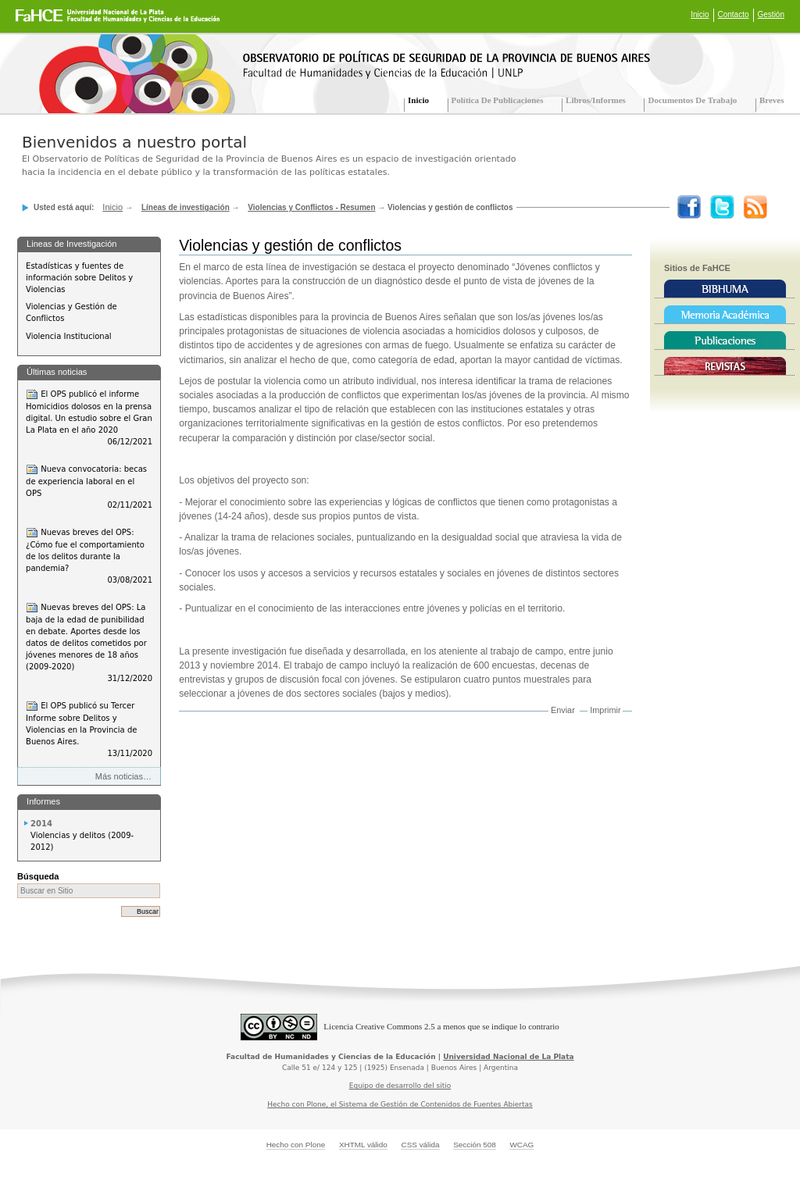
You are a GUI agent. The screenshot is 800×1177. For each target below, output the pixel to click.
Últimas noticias (57, 371)
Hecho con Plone (296, 1144)
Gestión (771, 14)
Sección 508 (474, 1144)
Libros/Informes (596, 100)
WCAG (521, 1144)
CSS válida (420, 1144)
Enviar (563, 710)
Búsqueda (38, 876)
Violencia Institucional (68, 336)
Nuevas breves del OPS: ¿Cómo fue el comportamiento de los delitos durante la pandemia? (89, 556)
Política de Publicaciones (498, 100)
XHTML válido (363, 1144)
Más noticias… (123, 776)
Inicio (700, 14)
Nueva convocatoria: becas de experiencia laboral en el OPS (89, 487)
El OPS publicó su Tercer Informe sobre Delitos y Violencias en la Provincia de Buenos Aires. (89, 729)
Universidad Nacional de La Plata (508, 1057)
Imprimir (605, 710)
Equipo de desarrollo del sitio (400, 1086)
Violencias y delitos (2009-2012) (82, 841)
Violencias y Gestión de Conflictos (71, 312)
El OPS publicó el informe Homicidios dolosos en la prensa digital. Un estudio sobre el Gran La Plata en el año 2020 (89, 418)
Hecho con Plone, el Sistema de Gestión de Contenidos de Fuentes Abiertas (400, 1104)
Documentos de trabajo (692, 100)
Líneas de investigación (185, 207)
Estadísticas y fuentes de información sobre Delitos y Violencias (79, 278)
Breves (771, 100)
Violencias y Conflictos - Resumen (311, 207)
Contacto (733, 14)
